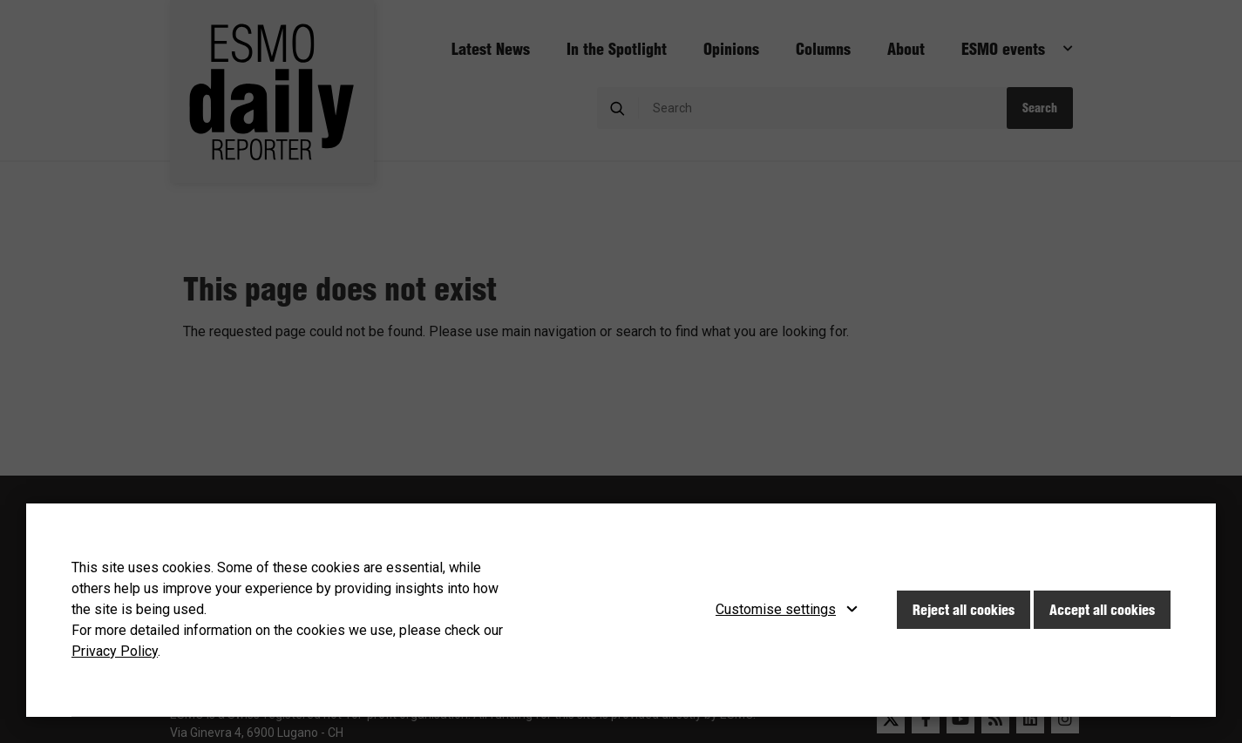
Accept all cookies (1102, 609)
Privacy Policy (114, 651)
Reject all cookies (964, 609)
